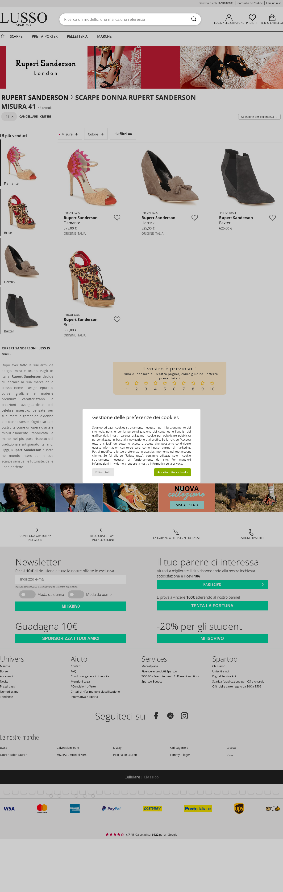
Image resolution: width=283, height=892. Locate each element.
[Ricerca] (194, 19)
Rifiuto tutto (103, 472)
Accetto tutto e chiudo (172, 472)
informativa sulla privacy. (166, 464)
